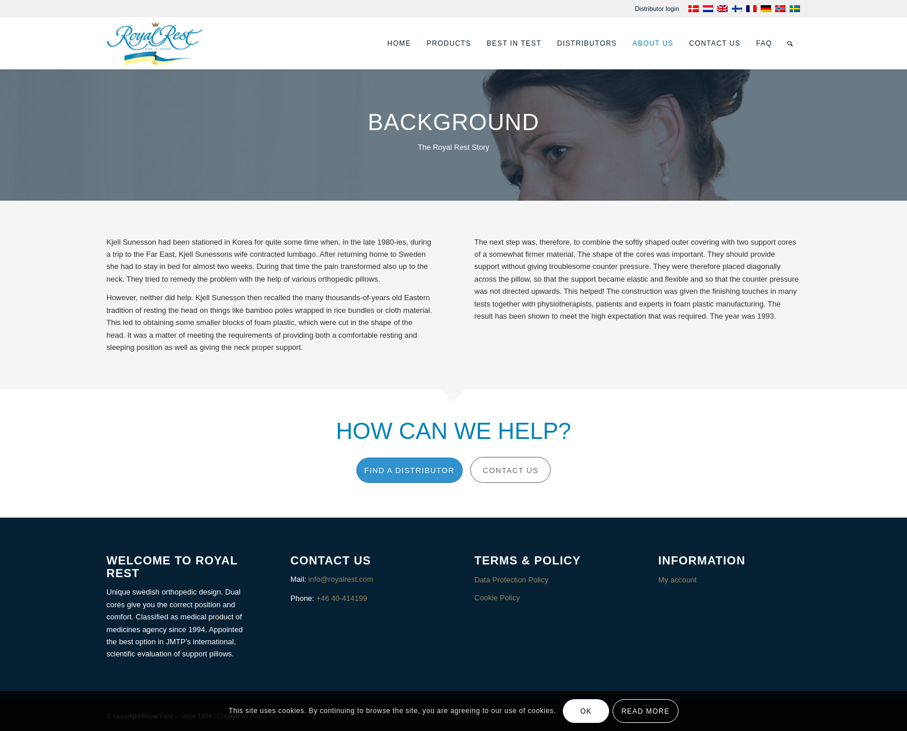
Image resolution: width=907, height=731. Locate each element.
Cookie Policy (497, 597)
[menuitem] (657, 9)
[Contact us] (510, 470)
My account (677, 579)
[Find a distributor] (409, 470)
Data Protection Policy (511, 579)
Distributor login (657, 8)
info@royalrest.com (340, 579)
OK (586, 711)
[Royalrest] (154, 43)
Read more (645, 711)
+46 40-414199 (341, 598)
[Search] (790, 43)
